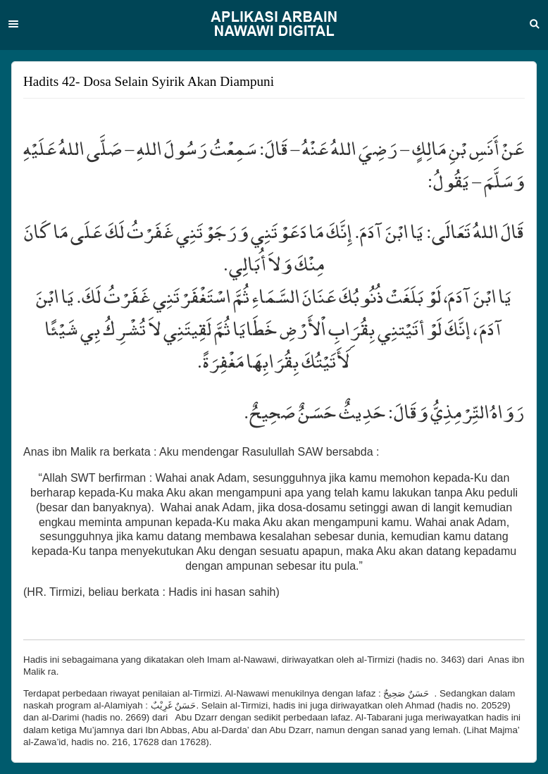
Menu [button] (13, 24)
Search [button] (534, 24)
